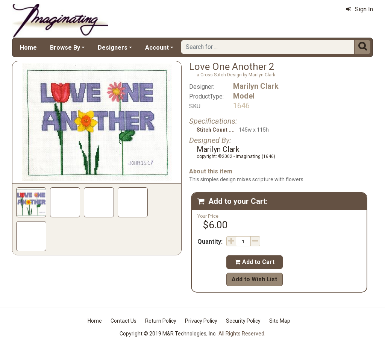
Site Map (279, 321)
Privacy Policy (201, 321)
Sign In (359, 9)
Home (28, 47)
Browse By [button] (65, 47)
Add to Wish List (254, 279)
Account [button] (157, 47)
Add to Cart (254, 262)
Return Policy (160, 321)
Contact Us (123, 321)
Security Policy (243, 321)
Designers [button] (112, 47)
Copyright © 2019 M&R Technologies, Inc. (168, 334)
